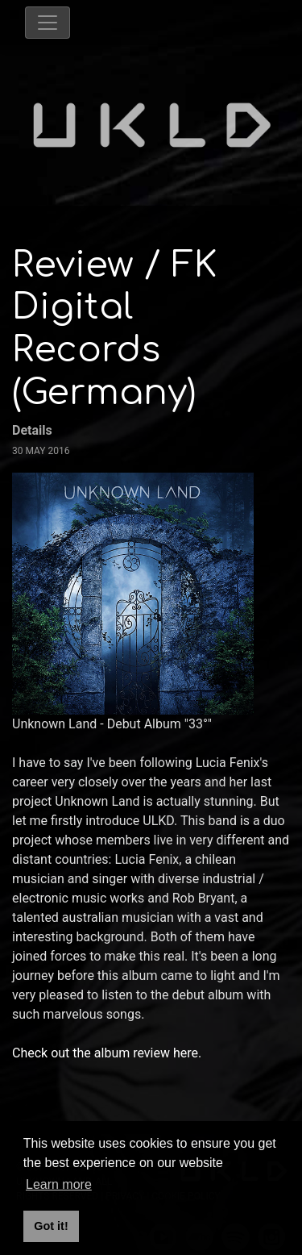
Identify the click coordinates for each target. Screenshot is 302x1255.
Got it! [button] (51, 1226)
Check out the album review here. (108, 1053)
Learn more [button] (59, 1184)
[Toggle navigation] (47, 22)
